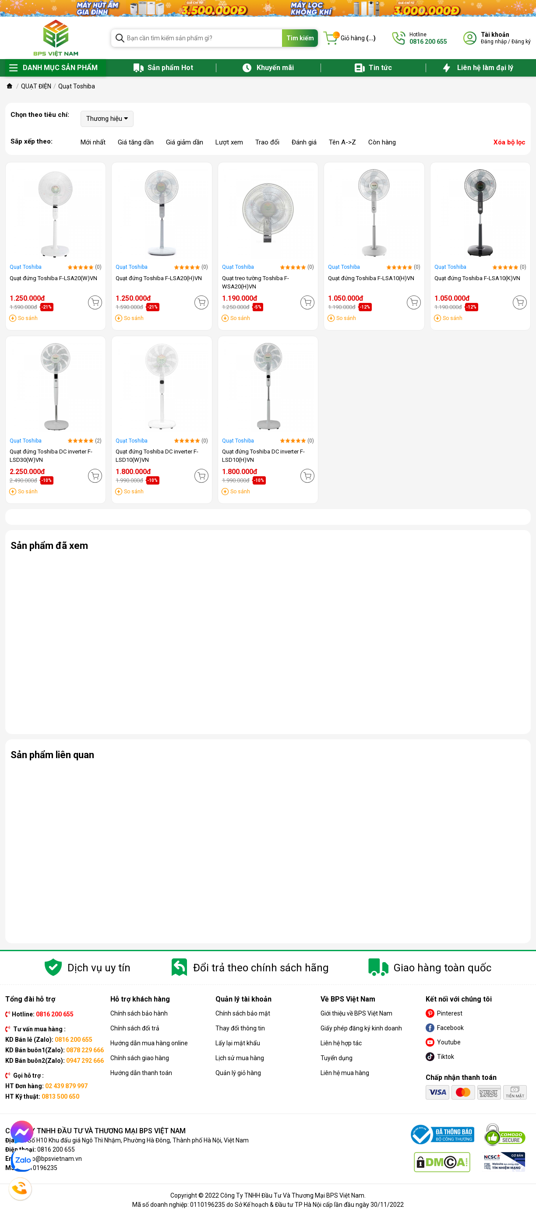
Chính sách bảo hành (139, 1013)
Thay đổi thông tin (240, 1028)
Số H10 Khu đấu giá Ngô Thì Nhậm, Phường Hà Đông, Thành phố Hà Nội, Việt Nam (138, 1140)
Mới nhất (93, 142)
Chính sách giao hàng (139, 1057)
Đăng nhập (494, 42)
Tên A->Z (342, 142)
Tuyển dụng (337, 1057)
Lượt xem (229, 142)
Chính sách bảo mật (242, 1013)
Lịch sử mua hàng (239, 1057)
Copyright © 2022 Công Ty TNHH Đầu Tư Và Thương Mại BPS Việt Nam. (268, 1195)
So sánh (28, 318)
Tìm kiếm (300, 38)
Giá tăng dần (136, 142)
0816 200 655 (56, 1149)
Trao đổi (267, 142)
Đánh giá (304, 142)
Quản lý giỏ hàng (238, 1072)
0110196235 (39, 1167)
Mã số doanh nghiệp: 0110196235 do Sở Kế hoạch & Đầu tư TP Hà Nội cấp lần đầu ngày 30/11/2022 (268, 1204)
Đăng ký (521, 42)
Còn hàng (382, 142)
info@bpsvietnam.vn (53, 1158)
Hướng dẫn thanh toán (141, 1072)
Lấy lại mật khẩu (237, 1043)
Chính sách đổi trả (134, 1028)
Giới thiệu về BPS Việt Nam (356, 1013)
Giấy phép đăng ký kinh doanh (361, 1028)
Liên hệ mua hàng (345, 1072)
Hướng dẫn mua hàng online (149, 1043)
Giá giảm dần (184, 142)
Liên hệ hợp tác (341, 1043)
